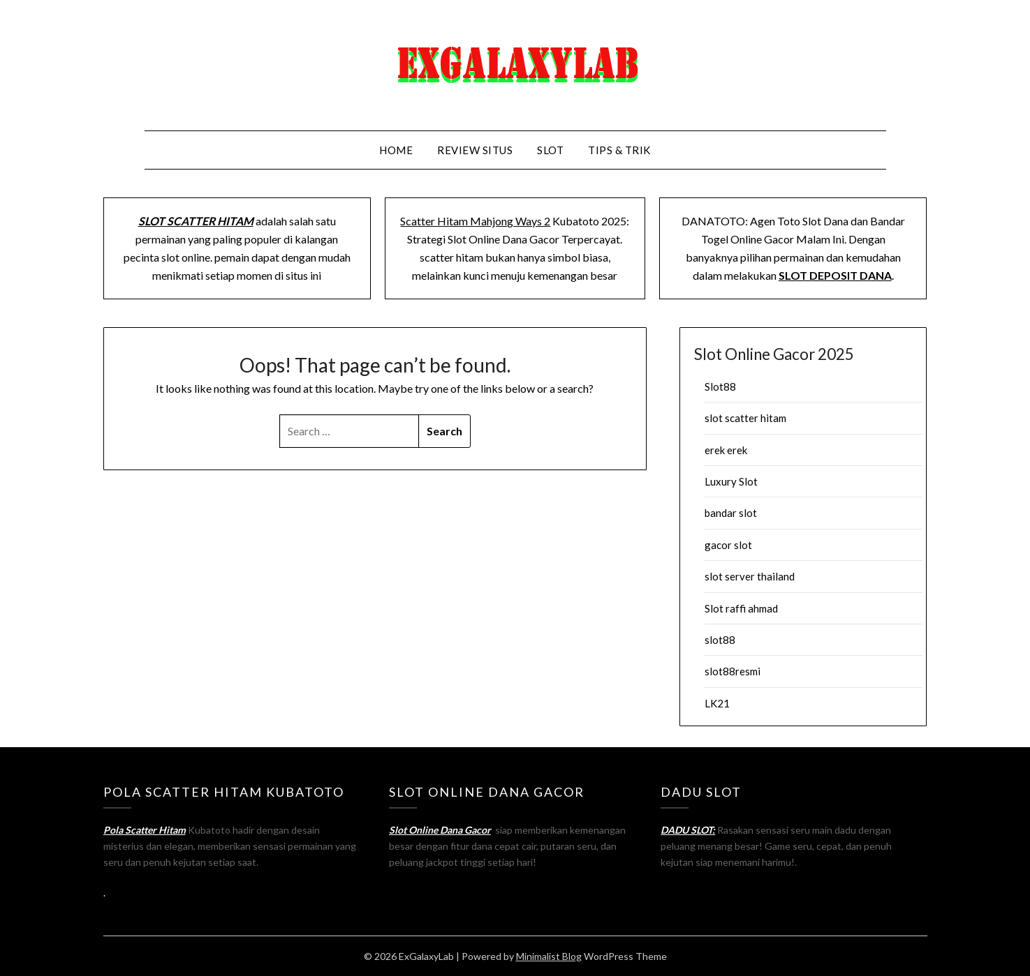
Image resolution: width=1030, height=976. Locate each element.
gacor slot (728, 545)
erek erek (726, 450)
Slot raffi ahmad (741, 608)
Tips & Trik (619, 150)
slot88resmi (732, 671)
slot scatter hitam (745, 418)
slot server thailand (750, 576)
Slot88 (720, 386)
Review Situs (475, 150)
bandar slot (731, 512)
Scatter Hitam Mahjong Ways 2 (475, 220)
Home (396, 150)
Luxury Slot (731, 481)
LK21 (717, 703)
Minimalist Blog (549, 956)
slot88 (720, 639)
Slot (550, 150)
